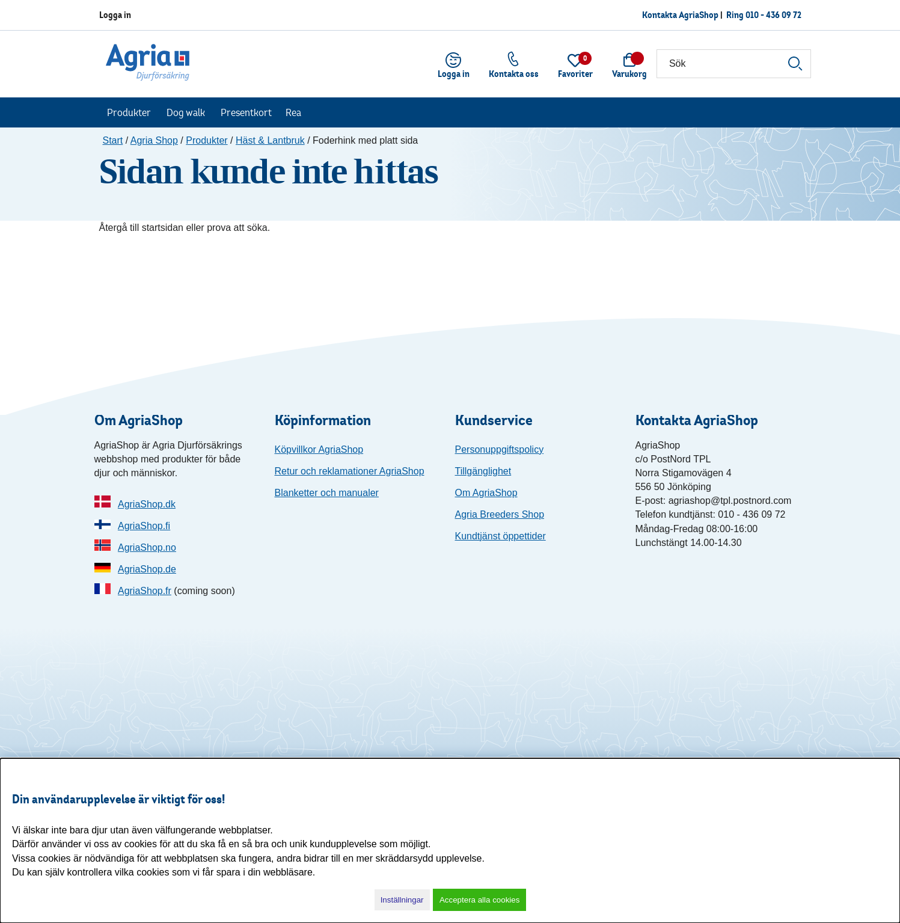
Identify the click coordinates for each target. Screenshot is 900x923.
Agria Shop (154, 140)
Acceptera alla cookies (479, 899)
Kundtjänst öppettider (500, 536)
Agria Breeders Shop (500, 514)
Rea (293, 112)
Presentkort (246, 112)
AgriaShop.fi (144, 526)
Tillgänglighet (483, 471)
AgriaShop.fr (144, 591)
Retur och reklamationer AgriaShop (349, 471)
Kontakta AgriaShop (680, 14)
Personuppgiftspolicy (499, 449)
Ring (763, 14)
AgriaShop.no (147, 547)
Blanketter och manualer (327, 493)
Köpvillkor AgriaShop (319, 449)
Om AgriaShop (486, 493)
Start (113, 140)
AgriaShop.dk (147, 504)
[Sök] (734, 63)
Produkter (129, 112)
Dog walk (186, 112)
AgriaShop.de (147, 569)
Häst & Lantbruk (270, 140)
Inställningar (402, 899)
